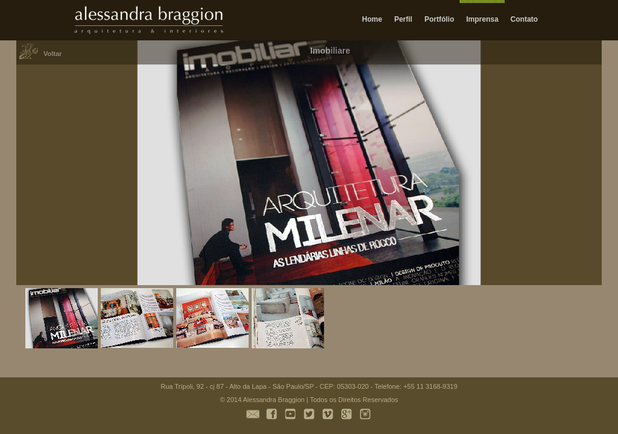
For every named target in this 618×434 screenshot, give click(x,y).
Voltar (52, 53)
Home (372, 19)
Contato (524, 19)
